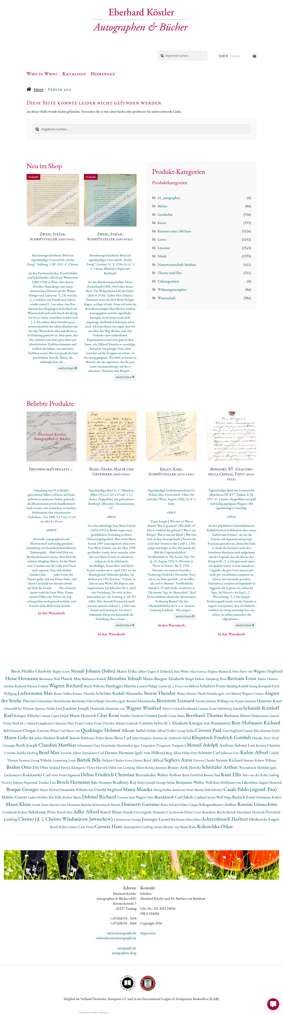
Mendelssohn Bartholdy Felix (73, 701)
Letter (162, 239)
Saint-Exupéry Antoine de (150, 738)
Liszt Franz (87, 827)
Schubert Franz (213, 686)
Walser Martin (187, 693)
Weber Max (188, 671)
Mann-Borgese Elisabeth (164, 678)
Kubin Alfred (254, 752)
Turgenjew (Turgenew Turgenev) (163, 745)
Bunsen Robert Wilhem (259, 760)
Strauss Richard (230, 760)
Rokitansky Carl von (40, 775)
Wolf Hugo (224, 797)
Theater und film (169, 273)
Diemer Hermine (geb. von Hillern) (135, 752)
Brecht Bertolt (227, 812)
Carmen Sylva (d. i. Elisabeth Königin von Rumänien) (185, 723)
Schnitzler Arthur (220, 766)
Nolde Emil (54, 708)
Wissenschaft (166, 298)
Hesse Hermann (22, 678)
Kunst (162, 222)
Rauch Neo (65, 812)
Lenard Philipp (147, 686)
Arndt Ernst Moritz (46, 804)
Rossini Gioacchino (257, 804)
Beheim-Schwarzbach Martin (101, 804)
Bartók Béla (89, 759)
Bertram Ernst (242, 678)
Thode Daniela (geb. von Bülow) (219, 693)
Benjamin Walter (190, 782)
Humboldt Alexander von (108, 708)
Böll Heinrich (13, 730)
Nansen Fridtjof (38, 686)
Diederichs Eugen (264, 819)
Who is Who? (42, 73)
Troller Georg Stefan (181, 730)
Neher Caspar (189, 804)
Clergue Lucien (36, 730)
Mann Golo (16, 737)
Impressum (148, 933)
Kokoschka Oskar (215, 826)
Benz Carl (123, 738)
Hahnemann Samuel (265, 715)
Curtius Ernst (207, 708)
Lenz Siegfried (232, 730)
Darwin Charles (204, 760)
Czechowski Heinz (180, 812)
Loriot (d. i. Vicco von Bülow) (179, 686)
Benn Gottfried (193, 775)
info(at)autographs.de (121, 933)
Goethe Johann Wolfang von (215, 701)
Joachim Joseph (76, 708)
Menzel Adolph (203, 744)
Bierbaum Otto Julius (186, 819)
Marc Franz (75, 723)
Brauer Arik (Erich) (184, 767)
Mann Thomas (268, 679)
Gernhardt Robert (15, 812)
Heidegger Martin (121, 686)
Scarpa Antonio (246, 701)
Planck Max (71, 678)
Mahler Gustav (15, 797)
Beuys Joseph (147, 782)
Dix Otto (40, 767)
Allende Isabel (134, 730)
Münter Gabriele (127, 723)
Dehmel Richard (99, 796)
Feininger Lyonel (156, 819)
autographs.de (126, 948)
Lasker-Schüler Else (41, 797)
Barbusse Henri (237, 715)
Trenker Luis (47, 782)
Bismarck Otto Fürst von (236, 671)
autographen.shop (124, 953)
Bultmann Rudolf (94, 679)
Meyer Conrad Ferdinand (180, 708)
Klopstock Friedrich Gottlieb (222, 737)
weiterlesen (67, 368)
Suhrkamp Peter (42, 812)
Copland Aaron (205, 797)
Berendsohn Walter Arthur (158, 775)
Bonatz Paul (212, 775)
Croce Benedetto (205, 812)
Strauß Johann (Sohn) (93, 670)
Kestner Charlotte (268, 745)
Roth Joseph (27, 745)
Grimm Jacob (156, 715)
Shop (39, 89)
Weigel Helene (195, 679)
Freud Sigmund (70, 775)
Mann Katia (188, 827)
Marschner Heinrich (251, 812)
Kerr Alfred (153, 760)
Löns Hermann (70, 804)
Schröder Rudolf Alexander (120, 693)
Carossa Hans (109, 826)
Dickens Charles (113, 760)
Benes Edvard (169, 804)
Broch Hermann (74, 781)
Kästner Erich (270, 730)
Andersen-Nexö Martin (188, 789)
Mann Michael (50, 789)
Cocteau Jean (126, 797)
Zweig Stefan (162, 789)
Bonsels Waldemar (82, 738)
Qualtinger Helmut (101, 730)
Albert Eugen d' (149, 671)
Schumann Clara (89, 745)
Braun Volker (63, 693)
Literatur (164, 248)
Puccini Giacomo (38, 701)
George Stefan (166, 782)
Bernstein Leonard (176, 700)
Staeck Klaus (111, 812)
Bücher (162, 206)
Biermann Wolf (50, 679)
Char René (108, 715)
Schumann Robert (268, 797)
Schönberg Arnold (230, 708)
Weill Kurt (213, 782)
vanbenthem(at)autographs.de (116, 938)
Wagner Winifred (144, 707)
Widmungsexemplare (172, 289)
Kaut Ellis (231, 774)
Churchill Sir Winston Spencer (25, 708)
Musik (162, 256)
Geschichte (165, 214)
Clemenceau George (128, 819)
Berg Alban (174, 753)
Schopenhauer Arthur (218, 804)
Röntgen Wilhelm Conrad (32, 715)
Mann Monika (138, 789)
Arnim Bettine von (166, 827)
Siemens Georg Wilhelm (35, 760)
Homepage (103, 73)
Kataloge (74, 73)
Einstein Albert (71, 753)
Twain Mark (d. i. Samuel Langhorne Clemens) (35, 723)
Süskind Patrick (60, 767)
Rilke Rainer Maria (68, 797)
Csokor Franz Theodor (99, 723)
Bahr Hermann (102, 782)
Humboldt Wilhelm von (77, 789)
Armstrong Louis (64, 760)
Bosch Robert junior (64, 827)
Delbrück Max (170, 671)
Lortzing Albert (134, 767)
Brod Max (49, 752)
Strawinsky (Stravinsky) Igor (120, 745)
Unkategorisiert (168, 281)
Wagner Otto (145, 797)
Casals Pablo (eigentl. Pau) (250, 789)
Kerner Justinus (156, 767)
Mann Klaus (19, 804)
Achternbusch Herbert (225, 818)
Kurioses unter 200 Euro (174, 231)
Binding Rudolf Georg (242, 686)
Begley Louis (62, 671)
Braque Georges (23, 789)
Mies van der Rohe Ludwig (260, 775)
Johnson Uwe (230, 753)
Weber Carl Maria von (65, 730)
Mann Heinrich (83, 715)
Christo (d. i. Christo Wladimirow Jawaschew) (66, 818)
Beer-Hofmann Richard (256, 722)
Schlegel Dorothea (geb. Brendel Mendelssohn (125, 701)
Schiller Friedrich (132, 715)
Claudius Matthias (57, 744)
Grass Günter (134, 760)
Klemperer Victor (83, 767)
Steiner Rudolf (56, 738)
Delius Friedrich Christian (108, 774)
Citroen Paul (208, 730)
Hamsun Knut (269, 701)
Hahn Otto (190, 753)
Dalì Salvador (214, 789)
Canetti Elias (252, 730)
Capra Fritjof (60, 715)
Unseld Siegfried (108, 789)
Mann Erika (127, 671)
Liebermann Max (35, 692)
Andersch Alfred (180, 738)
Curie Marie (177, 715)
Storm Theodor (160, 692)
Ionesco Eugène (208, 671)
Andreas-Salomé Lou (237, 745)
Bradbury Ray (125, 782)
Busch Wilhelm (94, 686)
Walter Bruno (104, 738)
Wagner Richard (66, 685)
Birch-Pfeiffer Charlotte (32, 671)
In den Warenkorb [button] (51, 613)
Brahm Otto (19, 766)
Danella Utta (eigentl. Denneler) (145, 812)
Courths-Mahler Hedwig (21, 753)
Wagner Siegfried (267, 671)
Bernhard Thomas (205, 715)
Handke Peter (262, 738)
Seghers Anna (178, 759)
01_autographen (169, 198)
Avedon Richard (15, 686)
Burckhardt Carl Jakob (174, 797)
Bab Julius (36, 738)
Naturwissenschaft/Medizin (177, 264)
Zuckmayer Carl (93, 753)
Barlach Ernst (244, 797)
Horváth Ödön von (109, 767)
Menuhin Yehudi (125, 678)
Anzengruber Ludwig (138, 827)
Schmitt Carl (209, 752)
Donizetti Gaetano (140, 804)
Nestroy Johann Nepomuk (19, 782)
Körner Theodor (84, 693)
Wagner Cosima (253, 693)
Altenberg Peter (216, 679)
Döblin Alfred (157, 730)
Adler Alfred (86, 811)
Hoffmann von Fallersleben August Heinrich (251, 782)
